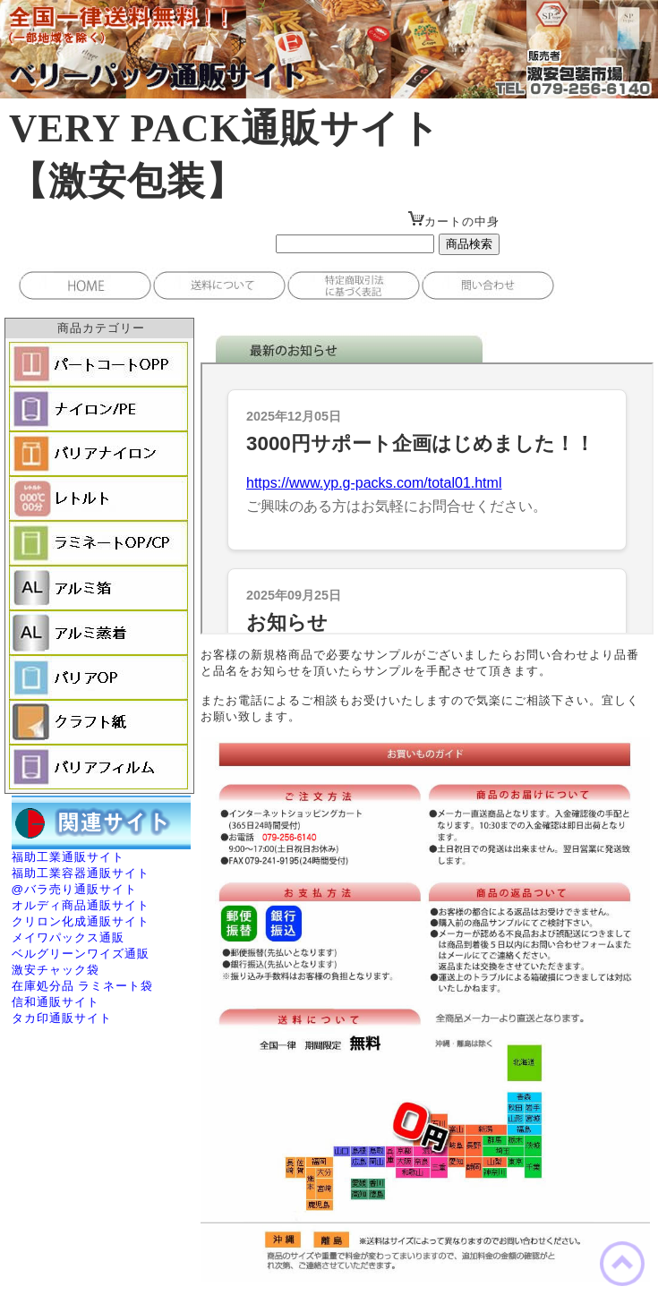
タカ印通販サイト (62, 1018)
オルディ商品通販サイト (81, 905)
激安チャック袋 (55, 969)
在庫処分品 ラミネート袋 (83, 986)
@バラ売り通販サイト (75, 889)
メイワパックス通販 (68, 937)
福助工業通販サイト (68, 857)
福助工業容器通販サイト (81, 873)
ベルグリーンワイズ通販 (81, 953)
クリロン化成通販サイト (81, 921)
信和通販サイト (55, 1002)
